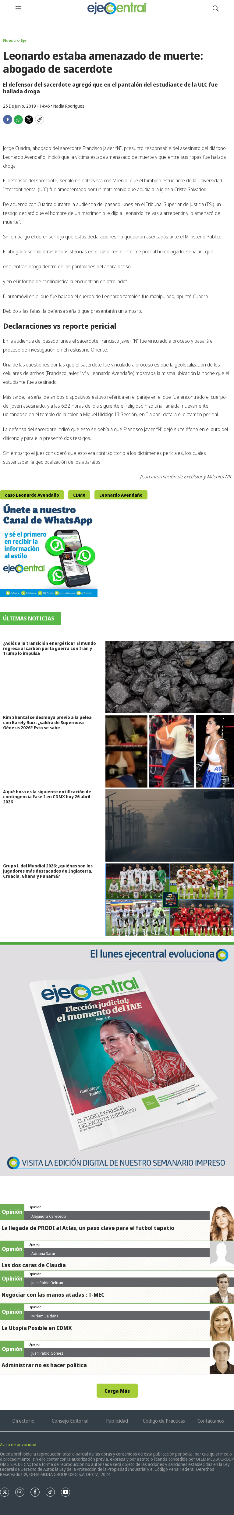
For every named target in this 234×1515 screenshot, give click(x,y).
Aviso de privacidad (18, 1444)
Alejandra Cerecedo (48, 1216)
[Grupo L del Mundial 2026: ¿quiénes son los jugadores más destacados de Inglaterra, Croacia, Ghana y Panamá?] (169, 899)
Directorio (23, 1420)
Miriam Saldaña (44, 1316)
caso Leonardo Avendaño (32, 495)
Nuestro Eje (15, 40)
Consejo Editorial (70, 1420)
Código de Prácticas (164, 1420)
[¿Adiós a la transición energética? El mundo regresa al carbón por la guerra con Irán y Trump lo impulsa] (169, 677)
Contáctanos (210, 1420)
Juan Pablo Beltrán (47, 1282)
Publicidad (117, 1420)
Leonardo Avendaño (121, 495)
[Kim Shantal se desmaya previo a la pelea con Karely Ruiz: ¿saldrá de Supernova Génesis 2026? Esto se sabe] (169, 751)
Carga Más (117, 1391)
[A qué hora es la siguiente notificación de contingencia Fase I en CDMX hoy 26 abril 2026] (169, 825)
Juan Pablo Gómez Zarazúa (47, 1355)
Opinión (34, 1207)
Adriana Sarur (43, 1253)
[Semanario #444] (117, 1059)
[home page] (117, 8)
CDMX (79, 495)
